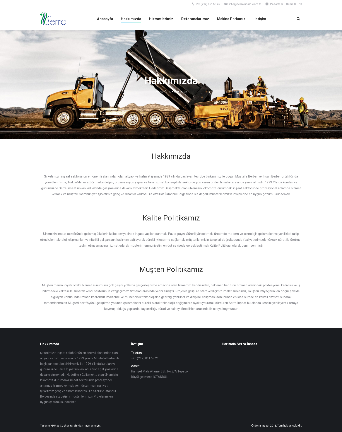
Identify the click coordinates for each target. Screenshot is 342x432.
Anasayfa (161, 91)
